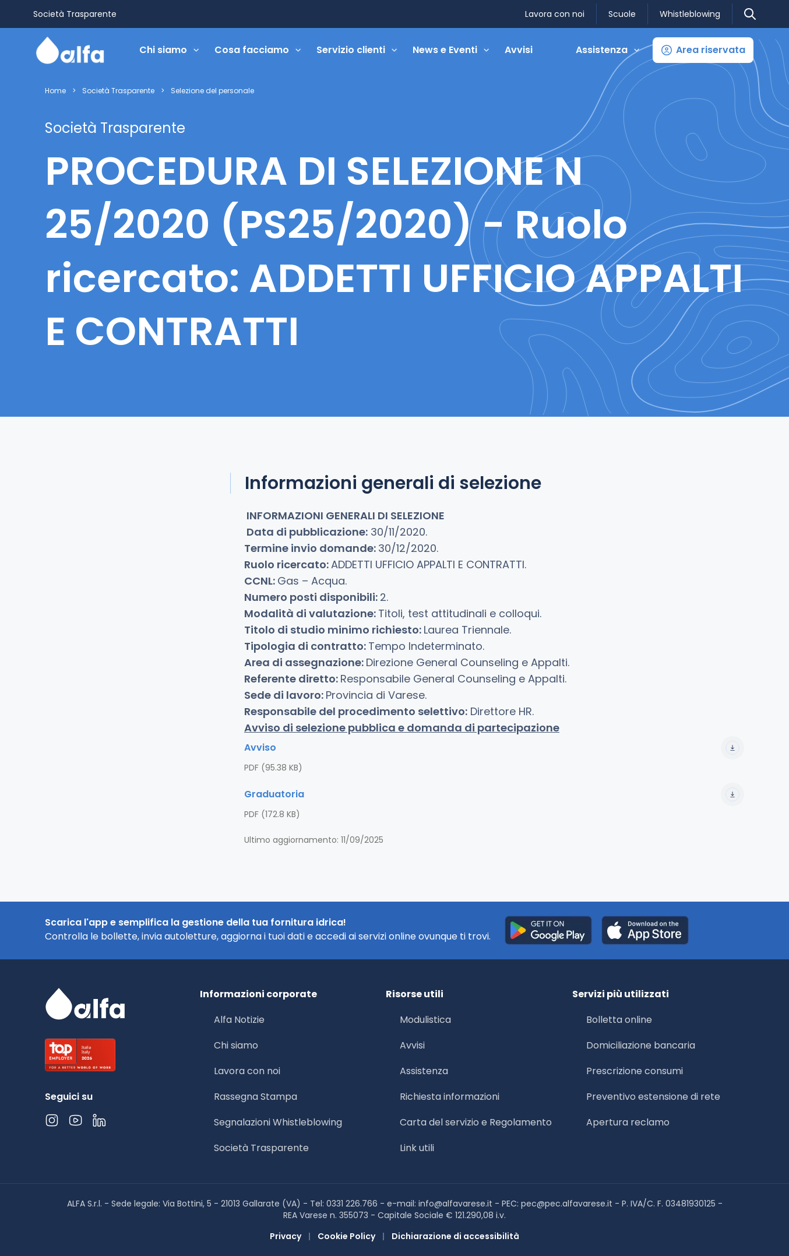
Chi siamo (236, 1045)
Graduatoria (494, 794)
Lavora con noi (554, 14)
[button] (703, 50)
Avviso (494, 747)
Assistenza (424, 1071)
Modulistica (425, 1019)
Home (55, 91)
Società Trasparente (75, 14)
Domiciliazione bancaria (640, 1045)
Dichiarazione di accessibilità (455, 1236)
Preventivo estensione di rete (653, 1096)
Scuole (622, 14)
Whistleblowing (690, 14)
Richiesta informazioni (449, 1096)
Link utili (417, 1148)
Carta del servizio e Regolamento (476, 1122)
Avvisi (519, 50)
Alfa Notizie (239, 1019)
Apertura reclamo (628, 1122)
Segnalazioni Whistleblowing (278, 1122)
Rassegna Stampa (255, 1096)
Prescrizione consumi (634, 1071)
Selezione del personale (212, 91)
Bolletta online (619, 1019)
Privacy (285, 1236)
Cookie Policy (346, 1236)
